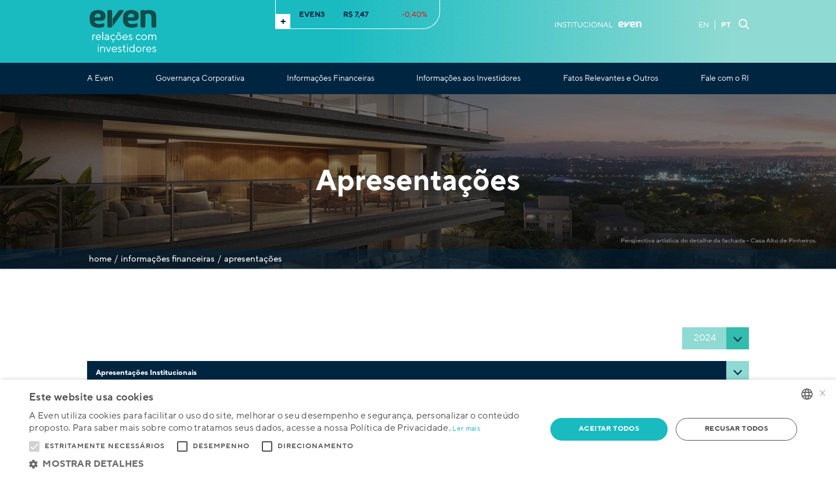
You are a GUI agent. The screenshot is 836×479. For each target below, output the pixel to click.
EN (703, 25)
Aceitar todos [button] (609, 428)
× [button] (823, 393)
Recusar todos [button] (736, 428)
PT (726, 25)
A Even (100, 78)
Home (100, 258)
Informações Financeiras (330, 78)
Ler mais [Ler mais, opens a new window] (466, 428)
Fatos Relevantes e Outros (610, 78)
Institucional (598, 25)
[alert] (418, 429)
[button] (280, 464)
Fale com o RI (725, 78)
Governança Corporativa (200, 78)
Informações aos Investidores (468, 78)
